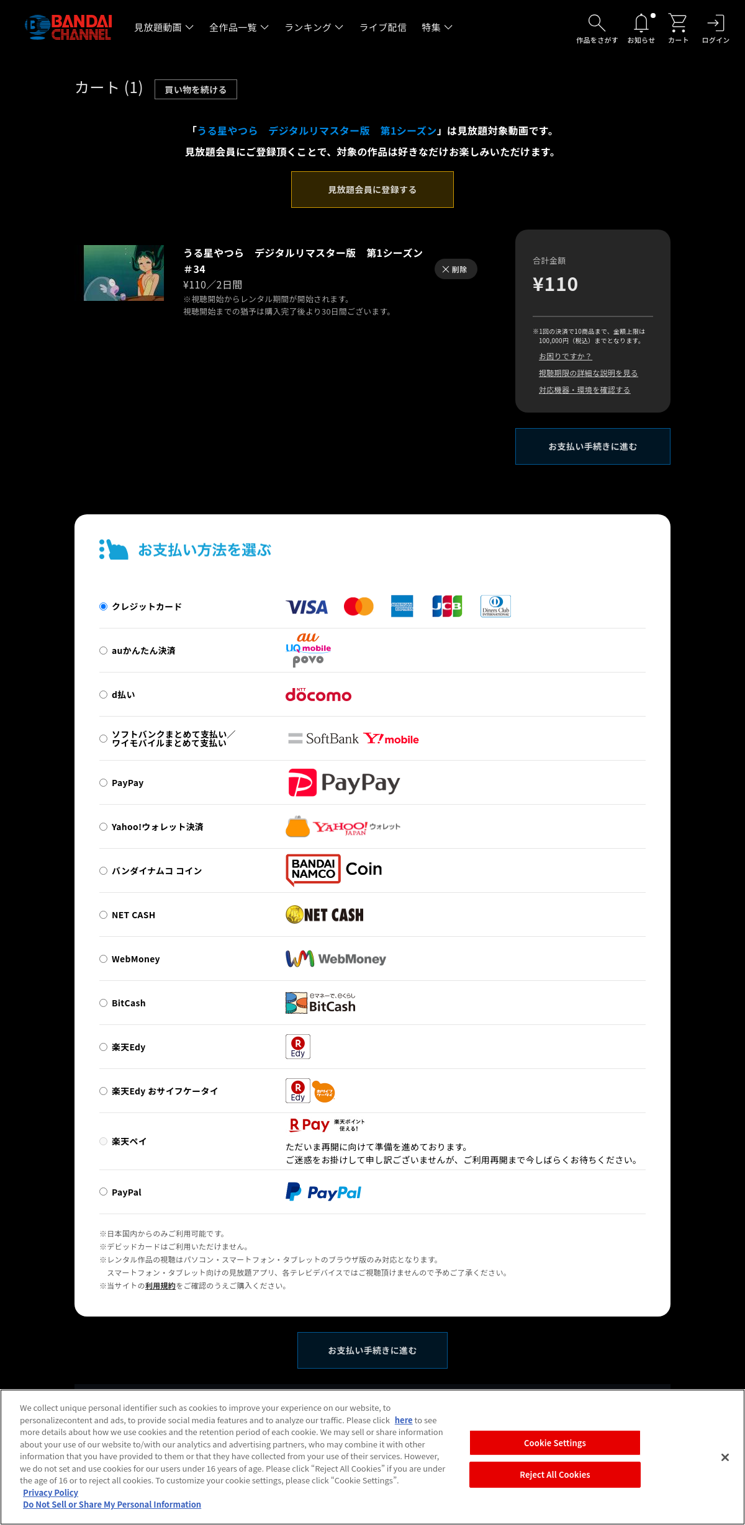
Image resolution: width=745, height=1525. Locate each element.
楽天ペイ (129, 1141)
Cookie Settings (555, 1449)
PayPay (128, 782)
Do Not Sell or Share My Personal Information (112, 1511)
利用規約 (160, 1285)
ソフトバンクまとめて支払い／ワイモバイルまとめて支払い (174, 738)
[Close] (725, 1463)
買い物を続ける (196, 89)
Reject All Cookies (555, 1481)
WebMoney (136, 958)
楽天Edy (129, 1046)
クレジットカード (147, 606)
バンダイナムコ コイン (157, 870)
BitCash (129, 1002)
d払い (123, 694)
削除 (459, 269)
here (404, 1426)
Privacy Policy (50, 1499)
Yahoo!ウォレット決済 (158, 826)
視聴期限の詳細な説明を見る (588, 372)
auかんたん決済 (144, 650)
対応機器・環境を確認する (585, 389)
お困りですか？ (565, 356)
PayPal (127, 1192)
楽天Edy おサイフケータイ (165, 1090)
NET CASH (134, 914)
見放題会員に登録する (372, 189)
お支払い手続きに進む (593, 446)
